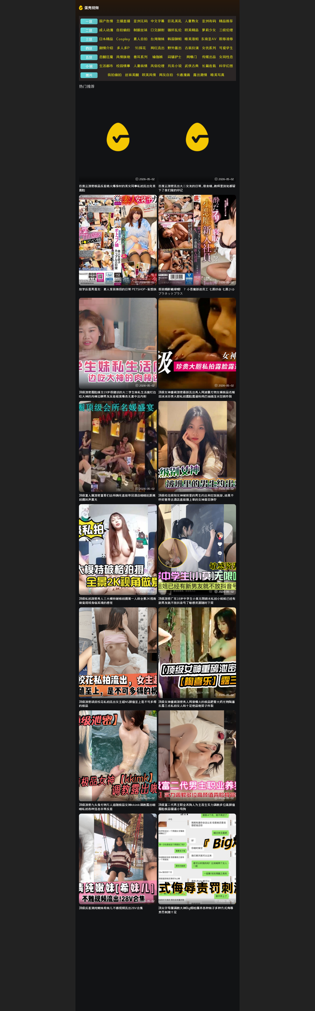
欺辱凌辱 (226, 39)
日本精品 (106, 39)
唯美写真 (217, 75)
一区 (89, 21)
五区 (89, 57)
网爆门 (191, 57)
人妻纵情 (140, 66)
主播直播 (123, 21)
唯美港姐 (192, 39)
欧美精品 (192, 30)
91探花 (140, 48)
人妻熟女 (192, 21)
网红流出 (157, 48)
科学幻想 (226, 66)
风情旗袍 (123, 57)
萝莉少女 (209, 30)
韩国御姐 (175, 39)
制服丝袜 (140, 30)
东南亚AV (209, 39)
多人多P (123, 48)
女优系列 (209, 48)
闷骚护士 (175, 57)
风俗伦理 (157, 66)
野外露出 (175, 48)
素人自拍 (140, 39)
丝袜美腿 (132, 75)
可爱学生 (226, 48)
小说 (89, 66)
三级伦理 (226, 30)
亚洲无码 (140, 21)
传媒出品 (209, 57)
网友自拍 (166, 75)
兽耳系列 (140, 57)
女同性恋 (226, 57)
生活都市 (106, 66)
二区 (89, 30)
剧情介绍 (106, 48)
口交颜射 (157, 30)
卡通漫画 (183, 75)
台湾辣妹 (157, 39)
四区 (89, 48)
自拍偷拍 (123, 30)
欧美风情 (149, 75)
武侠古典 (192, 66)
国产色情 (106, 21)
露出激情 (200, 75)
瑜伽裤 (157, 57)
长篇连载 (209, 66)
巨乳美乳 (175, 21)
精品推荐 (226, 21)
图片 (89, 75)
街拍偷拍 (115, 75)
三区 (89, 39)
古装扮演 (192, 48)
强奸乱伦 (175, 30)
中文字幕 (157, 21)
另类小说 (175, 66)
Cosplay (123, 39)
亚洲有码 (209, 21)
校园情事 (123, 66)
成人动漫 (106, 30)
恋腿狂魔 (106, 57)
